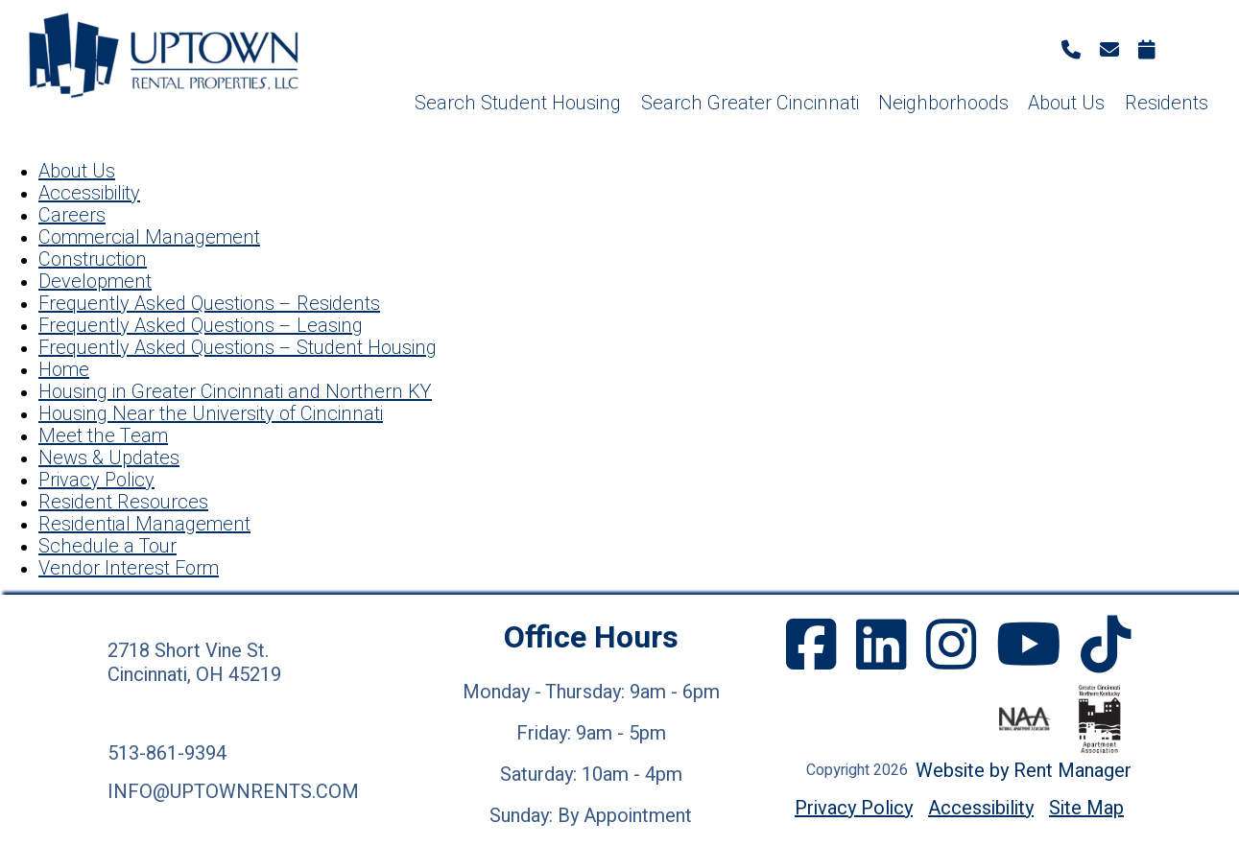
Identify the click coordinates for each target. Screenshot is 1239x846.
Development (95, 281)
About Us (1066, 103)
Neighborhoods (943, 103)
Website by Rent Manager (1024, 771)
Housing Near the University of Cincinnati (210, 414)
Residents (1166, 103)
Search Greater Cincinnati (750, 103)
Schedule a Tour (107, 546)
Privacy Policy (96, 480)
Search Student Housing (518, 103)
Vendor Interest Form (128, 568)
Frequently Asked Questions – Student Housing (237, 348)
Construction (92, 259)
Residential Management (144, 524)
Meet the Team (103, 436)
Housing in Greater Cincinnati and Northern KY (235, 392)
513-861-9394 (166, 753)
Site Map (1086, 808)
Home (63, 370)
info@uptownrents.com (233, 792)
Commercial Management (149, 237)
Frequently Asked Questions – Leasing (200, 326)
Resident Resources (123, 502)
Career (67, 215)
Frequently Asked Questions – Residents (209, 303)
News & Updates (108, 458)
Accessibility (89, 193)
